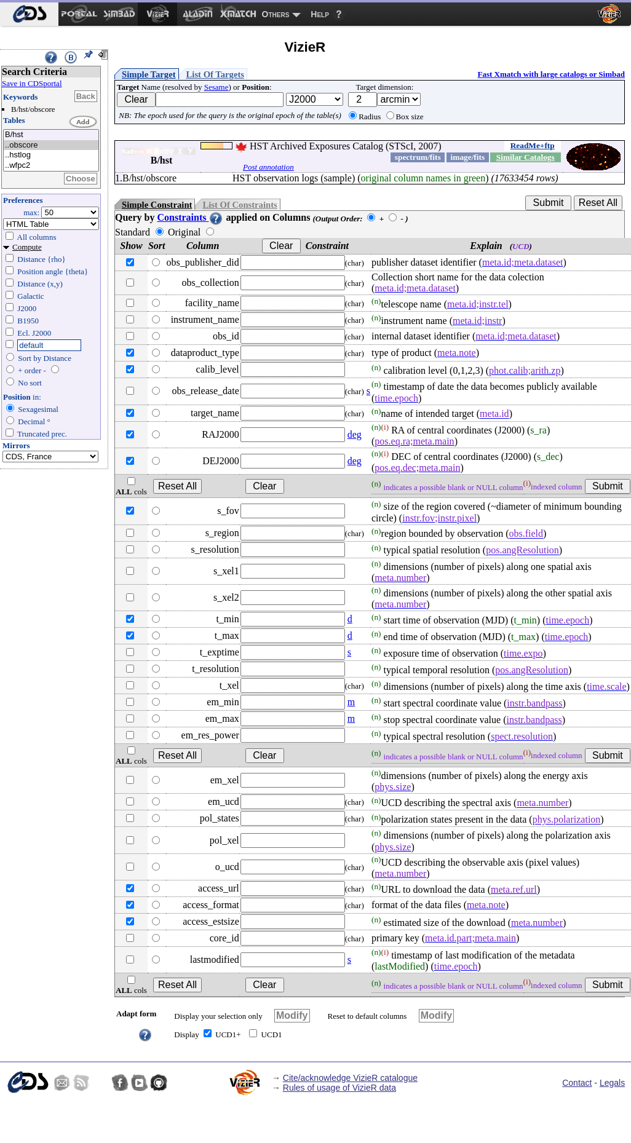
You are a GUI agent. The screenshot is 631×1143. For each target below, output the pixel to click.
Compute (27, 246)
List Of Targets (215, 74)
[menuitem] (29, 14)
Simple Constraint (157, 205)
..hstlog (51, 155)
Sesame (216, 87)
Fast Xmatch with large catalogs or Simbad (551, 74)
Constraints (190, 217)
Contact (577, 1083)
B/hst (51, 135)
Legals (612, 1083)
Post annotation (268, 167)
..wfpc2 (51, 165)
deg (354, 434)
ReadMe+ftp (532, 145)
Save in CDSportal (32, 83)
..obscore (51, 145)
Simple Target (149, 74)
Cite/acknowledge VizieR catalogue (350, 1078)
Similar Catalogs (525, 157)
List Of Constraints (239, 205)
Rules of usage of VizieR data (339, 1088)
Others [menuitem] (276, 14)
